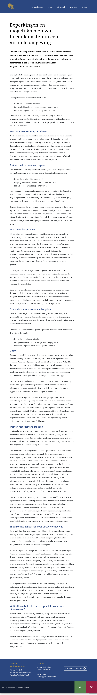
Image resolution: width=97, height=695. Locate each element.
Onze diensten (37, 7)
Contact (84, 7)
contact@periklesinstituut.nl (46, 677)
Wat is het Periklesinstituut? (19, 675)
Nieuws (50, 7)
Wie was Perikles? (16, 670)
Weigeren (91, 687)
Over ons (73, 7)
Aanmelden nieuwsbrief (75, 668)
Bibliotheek (61, 7)
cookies (26, 687)
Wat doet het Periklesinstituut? (20, 672)
